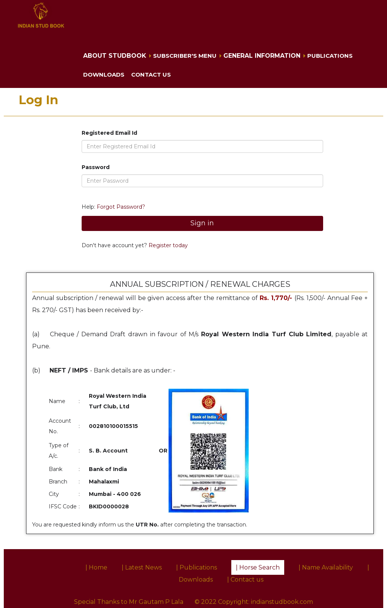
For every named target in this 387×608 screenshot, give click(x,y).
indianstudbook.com (282, 601)
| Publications (196, 567)
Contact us (151, 74)
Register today (167, 245)
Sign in (202, 223)
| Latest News (142, 567)
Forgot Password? (121, 206)
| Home (96, 567)
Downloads (103, 74)
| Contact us (245, 579)
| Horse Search (258, 567)
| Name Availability (326, 567)
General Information (261, 55)
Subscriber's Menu (185, 55)
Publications (330, 55)
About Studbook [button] (114, 55)
